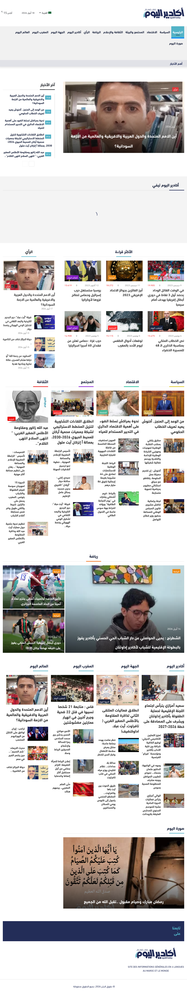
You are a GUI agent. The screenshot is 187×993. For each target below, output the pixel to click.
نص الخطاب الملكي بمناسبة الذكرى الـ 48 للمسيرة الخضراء (170, 345)
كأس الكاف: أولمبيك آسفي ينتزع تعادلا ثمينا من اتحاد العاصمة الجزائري (36, 598)
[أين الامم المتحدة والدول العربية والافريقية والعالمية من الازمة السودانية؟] (123, 117)
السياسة (165, 32)
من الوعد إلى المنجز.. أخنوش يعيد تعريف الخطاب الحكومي (163, 426)
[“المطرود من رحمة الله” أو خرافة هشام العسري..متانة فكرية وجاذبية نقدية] (44, 361)
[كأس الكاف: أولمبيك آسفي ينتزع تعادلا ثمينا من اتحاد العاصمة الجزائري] (33, 587)
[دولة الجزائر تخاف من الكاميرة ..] (44, 344)
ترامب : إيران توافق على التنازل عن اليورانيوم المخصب (15, 734)
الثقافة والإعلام (113, 32)
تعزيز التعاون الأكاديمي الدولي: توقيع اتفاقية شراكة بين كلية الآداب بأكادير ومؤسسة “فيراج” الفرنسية (151, 746)
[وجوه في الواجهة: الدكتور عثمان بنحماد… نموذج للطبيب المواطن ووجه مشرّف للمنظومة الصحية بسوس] (174, 771)
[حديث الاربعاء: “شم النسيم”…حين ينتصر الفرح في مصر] (38, 753)
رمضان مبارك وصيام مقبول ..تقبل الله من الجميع (124, 894)
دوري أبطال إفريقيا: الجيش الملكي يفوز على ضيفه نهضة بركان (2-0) (35, 645)
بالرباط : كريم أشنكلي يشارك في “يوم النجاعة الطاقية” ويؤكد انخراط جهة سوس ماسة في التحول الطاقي (106, 504)
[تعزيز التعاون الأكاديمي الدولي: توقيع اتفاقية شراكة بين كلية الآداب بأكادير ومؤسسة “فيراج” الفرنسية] (174, 740)
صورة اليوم (176, 43)
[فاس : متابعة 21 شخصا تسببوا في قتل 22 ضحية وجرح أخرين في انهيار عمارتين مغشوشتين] (72, 688)
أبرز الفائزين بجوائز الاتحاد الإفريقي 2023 (126, 292)
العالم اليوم (22, 32)
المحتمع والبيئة (134, 32)
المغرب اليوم (40, 32)
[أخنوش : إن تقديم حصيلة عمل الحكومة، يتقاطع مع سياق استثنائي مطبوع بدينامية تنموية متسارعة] (174, 476)
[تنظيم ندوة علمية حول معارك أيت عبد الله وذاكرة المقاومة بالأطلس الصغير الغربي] (38, 529)
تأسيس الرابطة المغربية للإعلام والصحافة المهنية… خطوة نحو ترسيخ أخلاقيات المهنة (61, 460)
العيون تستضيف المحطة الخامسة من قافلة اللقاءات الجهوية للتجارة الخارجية (106, 447)
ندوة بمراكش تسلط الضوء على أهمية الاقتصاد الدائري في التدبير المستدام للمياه (118, 426)
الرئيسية (178, 32)
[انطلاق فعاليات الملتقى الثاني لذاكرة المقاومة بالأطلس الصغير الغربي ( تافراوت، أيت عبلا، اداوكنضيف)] (117, 690)
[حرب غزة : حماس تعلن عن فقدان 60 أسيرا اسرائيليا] (83, 321)
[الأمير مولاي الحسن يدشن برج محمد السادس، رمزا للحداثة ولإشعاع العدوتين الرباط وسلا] (83, 736)
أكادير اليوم (74, 32)
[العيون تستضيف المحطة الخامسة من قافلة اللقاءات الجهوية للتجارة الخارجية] (128, 445)
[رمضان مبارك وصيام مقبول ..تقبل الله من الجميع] (123, 873)
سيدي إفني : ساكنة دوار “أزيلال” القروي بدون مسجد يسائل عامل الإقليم (62, 486)
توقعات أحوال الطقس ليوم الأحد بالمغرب (128, 342)
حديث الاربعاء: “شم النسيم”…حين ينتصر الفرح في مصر (17, 753)
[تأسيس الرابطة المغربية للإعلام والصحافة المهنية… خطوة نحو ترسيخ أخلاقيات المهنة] (83, 456)
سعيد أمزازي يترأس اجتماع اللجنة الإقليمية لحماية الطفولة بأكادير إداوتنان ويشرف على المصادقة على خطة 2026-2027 (164, 716)
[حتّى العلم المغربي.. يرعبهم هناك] (83, 789)
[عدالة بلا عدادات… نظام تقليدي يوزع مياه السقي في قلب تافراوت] (128, 768)
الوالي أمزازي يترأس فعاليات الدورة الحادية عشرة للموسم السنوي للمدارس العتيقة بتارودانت (151, 804)
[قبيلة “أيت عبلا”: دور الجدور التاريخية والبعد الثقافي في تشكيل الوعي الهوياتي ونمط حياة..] (44, 322)
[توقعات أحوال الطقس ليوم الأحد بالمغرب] (124, 321)
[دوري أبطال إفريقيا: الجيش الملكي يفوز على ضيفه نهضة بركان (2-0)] (33, 631)
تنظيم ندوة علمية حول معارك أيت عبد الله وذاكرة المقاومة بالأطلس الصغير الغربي (15, 532)
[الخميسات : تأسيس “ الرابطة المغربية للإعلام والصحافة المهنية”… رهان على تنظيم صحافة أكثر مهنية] (38, 457)
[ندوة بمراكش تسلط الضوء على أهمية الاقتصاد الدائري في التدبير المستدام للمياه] (117, 403)
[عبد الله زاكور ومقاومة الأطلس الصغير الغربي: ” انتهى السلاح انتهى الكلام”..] (27, 407)
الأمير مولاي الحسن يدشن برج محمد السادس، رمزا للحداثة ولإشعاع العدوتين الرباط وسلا (61, 741)
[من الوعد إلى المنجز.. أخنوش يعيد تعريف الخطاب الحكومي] (163, 403)
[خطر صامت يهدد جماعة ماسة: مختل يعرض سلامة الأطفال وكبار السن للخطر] (128, 745)
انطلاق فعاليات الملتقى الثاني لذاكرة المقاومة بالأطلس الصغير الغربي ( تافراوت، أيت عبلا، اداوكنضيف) (120, 720)
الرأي (87, 32)
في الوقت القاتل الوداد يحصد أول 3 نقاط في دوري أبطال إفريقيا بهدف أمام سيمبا (166, 297)
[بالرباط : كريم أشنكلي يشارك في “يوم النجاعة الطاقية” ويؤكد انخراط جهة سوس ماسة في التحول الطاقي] (128, 498)
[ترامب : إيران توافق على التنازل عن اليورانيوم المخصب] (38, 734)
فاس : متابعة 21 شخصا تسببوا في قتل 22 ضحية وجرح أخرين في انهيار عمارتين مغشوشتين (75, 714)
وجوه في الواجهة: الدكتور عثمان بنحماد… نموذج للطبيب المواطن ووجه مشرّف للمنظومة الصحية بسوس (151, 776)
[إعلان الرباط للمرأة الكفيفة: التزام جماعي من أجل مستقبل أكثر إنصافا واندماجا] (83, 766)
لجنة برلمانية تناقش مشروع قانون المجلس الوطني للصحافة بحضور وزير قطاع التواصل (152, 510)
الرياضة (96, 32)
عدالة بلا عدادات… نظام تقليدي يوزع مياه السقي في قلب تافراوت (106, 770)
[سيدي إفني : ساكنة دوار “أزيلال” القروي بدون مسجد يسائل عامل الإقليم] (83, 483)
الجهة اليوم (58, 32)
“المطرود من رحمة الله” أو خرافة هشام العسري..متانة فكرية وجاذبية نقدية (18, 359)
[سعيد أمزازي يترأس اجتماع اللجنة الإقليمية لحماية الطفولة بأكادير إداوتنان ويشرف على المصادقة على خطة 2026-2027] (163, 688)
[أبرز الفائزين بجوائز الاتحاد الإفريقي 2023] (124, 271)
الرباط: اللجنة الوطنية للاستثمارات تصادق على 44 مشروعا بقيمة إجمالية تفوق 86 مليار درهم (106, 473)
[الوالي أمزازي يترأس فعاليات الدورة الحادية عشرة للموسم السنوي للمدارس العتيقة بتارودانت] (174, 801)
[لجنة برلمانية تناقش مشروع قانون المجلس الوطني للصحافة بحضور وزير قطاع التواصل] (174, 506)
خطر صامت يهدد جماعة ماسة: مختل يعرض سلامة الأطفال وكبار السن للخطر (106, 747)
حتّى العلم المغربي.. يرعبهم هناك (61, 788)
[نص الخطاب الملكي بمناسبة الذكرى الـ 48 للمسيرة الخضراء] (166, 321)
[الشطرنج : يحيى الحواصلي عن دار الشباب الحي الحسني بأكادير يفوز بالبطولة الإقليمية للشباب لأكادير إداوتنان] (124, 609)
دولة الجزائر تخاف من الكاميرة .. (17, 341)
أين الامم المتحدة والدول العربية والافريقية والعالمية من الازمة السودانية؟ (123, 134)
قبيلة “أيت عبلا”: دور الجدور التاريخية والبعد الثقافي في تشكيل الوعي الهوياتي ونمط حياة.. (17, 323)
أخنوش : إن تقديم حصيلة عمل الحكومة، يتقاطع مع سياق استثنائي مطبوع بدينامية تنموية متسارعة (151, 481)
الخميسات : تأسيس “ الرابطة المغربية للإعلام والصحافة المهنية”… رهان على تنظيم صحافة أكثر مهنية (15, 462)
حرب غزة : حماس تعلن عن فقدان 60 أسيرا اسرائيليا (84, 342)
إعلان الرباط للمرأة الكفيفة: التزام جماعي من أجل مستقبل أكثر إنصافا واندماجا (60, 768)
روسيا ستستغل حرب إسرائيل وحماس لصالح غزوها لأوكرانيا (86, 294)
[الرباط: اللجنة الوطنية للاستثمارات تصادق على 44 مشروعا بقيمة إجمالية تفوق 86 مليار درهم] (128, 468)
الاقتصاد (152, 32)
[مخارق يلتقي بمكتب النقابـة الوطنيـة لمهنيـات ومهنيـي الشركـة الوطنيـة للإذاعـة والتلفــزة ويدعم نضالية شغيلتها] (174, 446)
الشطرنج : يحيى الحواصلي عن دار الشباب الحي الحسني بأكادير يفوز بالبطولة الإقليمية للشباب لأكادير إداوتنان (127, 636)
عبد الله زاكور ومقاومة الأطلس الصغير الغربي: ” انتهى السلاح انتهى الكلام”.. (29, 435)
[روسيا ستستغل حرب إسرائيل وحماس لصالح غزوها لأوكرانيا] (83, 271)
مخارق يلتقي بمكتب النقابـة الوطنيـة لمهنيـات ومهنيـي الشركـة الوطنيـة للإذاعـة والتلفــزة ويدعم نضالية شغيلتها (151, 451)
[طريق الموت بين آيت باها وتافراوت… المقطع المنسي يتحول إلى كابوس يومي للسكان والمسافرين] (128, 791)
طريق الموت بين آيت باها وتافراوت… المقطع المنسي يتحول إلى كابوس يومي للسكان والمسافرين (106, 796)
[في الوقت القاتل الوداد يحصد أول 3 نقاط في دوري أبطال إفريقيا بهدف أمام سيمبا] (166, 271)
